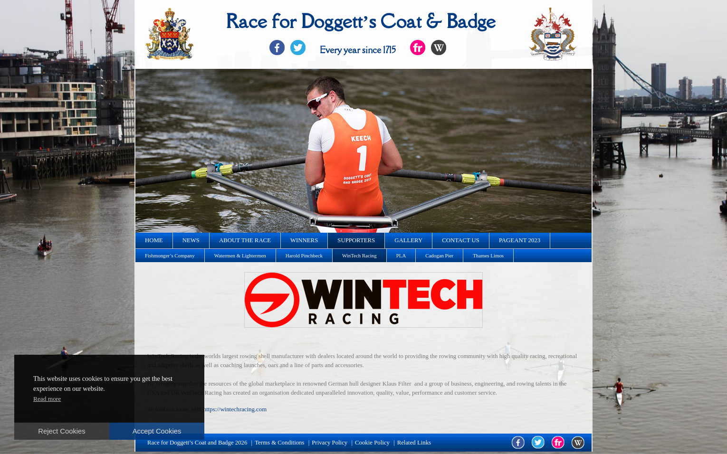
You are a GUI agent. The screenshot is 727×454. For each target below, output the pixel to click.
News (191, 240)
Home (154, 240)
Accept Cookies (157, 431)
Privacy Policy (329, 442)
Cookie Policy (372, 442)
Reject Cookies (61, 431)
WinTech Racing (359, 255)
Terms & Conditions (279, 442)
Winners (304, 240)
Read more (47, 398)
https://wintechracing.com (235, 409)
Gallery (408, 240)
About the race (245, 240)
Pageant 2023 (519, 240)
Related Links (414, 442)
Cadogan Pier (439, 255)
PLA (401, 255)
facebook (518, 442)
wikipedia (578, 442)
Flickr (417, 47)
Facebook (277, 47)
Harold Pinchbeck (304, 255)
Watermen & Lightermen (240, 255)
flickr (558, 442)
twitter (538, 442)
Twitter (298, 47)
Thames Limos (488, 255)
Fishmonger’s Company (170, 255)
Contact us (460, 240)
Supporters (356, 240)
